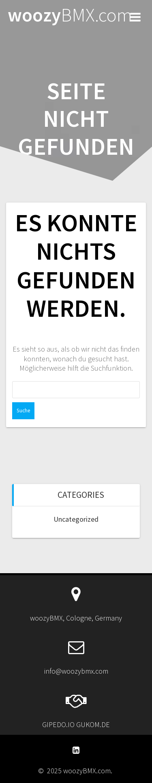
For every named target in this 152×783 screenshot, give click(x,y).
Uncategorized (76, 519)
